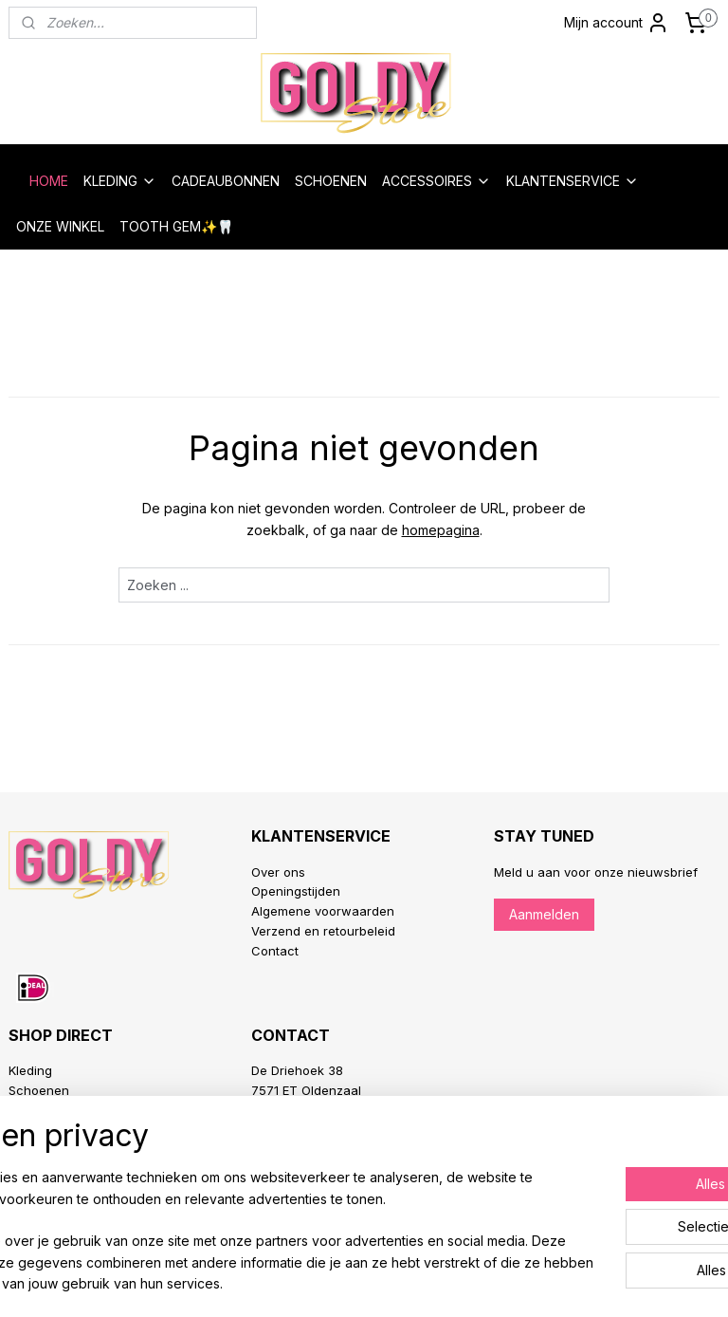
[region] (239, 1210)
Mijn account (616, 22)
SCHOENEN (331, 181)
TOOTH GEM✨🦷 (176, 226)
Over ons (278, 872)
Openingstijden (295, 891)
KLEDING (119, 181)
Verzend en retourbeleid (323, 930)
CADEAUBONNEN (226, 181)
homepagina (441, 530)
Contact (275, 950)
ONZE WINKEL (60, 226)
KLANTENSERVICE (572, 181)
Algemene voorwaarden (322, 910)
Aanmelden (544, 914)
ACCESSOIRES (436, 181)
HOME (48, 181)
